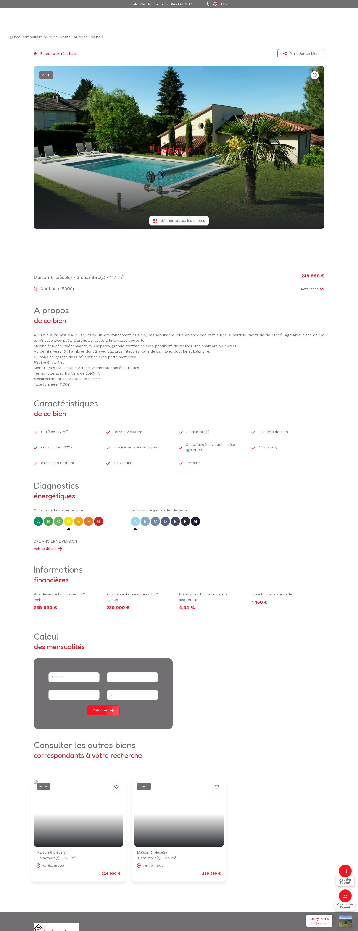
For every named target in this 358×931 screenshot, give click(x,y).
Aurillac (80, 37)
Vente (66, 37)
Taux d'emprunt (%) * (122, 687)
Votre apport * (58, 687)
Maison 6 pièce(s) (56, 855)
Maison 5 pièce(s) (156, 855)
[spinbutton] (132, 695)
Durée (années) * (119, 669)
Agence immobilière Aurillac (32, 37)
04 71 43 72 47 (181, 4)
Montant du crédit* (62, 669)
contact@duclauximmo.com (149, 4)
